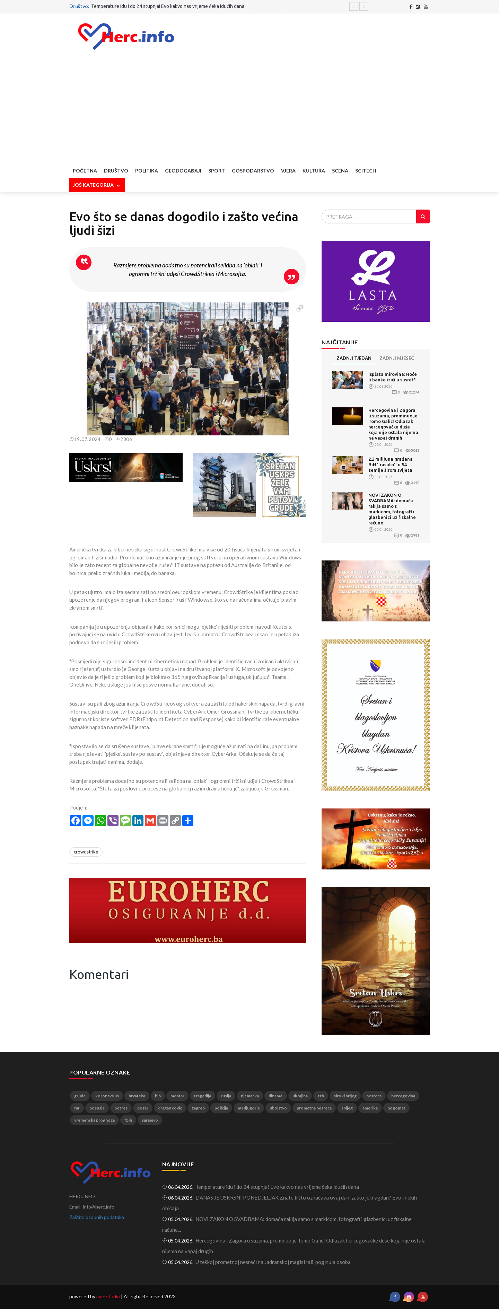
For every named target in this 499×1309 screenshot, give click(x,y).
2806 (123, 439)
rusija (226, 1095)
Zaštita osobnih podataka (96, 1217)
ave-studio (108, 1296)
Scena (340, 171)
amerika (370, 1108)
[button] (299, 308)
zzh (320, 1095)
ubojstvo (278, 1108)
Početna (85, 171)
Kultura (314, 171)
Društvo (116, 171)
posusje (97, 1108)
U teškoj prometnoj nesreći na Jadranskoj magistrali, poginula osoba (273, 1262)
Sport (216, 171)
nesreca (374, 1095)
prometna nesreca (314, 1108)
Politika (146, 171)
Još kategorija (97, 185)
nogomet (396, 1108)
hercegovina (403, 1095)
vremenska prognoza (94, 1120)
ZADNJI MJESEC (396, 358)
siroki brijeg (345, 1095)
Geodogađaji (183, 171)
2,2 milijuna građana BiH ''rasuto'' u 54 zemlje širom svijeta (390, 464)
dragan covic (170, 1108)
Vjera (288, 171)
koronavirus (107, 1095)
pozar (142, 1108)
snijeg (347, 1108)
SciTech (365, 171)
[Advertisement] (249, 111)
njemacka (250, 1095)
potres (121, 1108)
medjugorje (249, 1108)
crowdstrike (86, 852)
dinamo (276, 1095)
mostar (177, 1095)
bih (158, 1095)
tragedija (202, 1095)
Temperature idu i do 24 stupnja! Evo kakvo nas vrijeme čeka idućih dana (167, 6)
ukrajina (300, 1095)
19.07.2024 (85, 439)
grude (80, 1095)
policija (221, 1108)
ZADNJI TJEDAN (353, 358)
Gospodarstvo (253, 171)
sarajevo (150, 1120)
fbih (128, 1120)
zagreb (198, 1108)
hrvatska (137, 1095)
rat (77, 1108)
